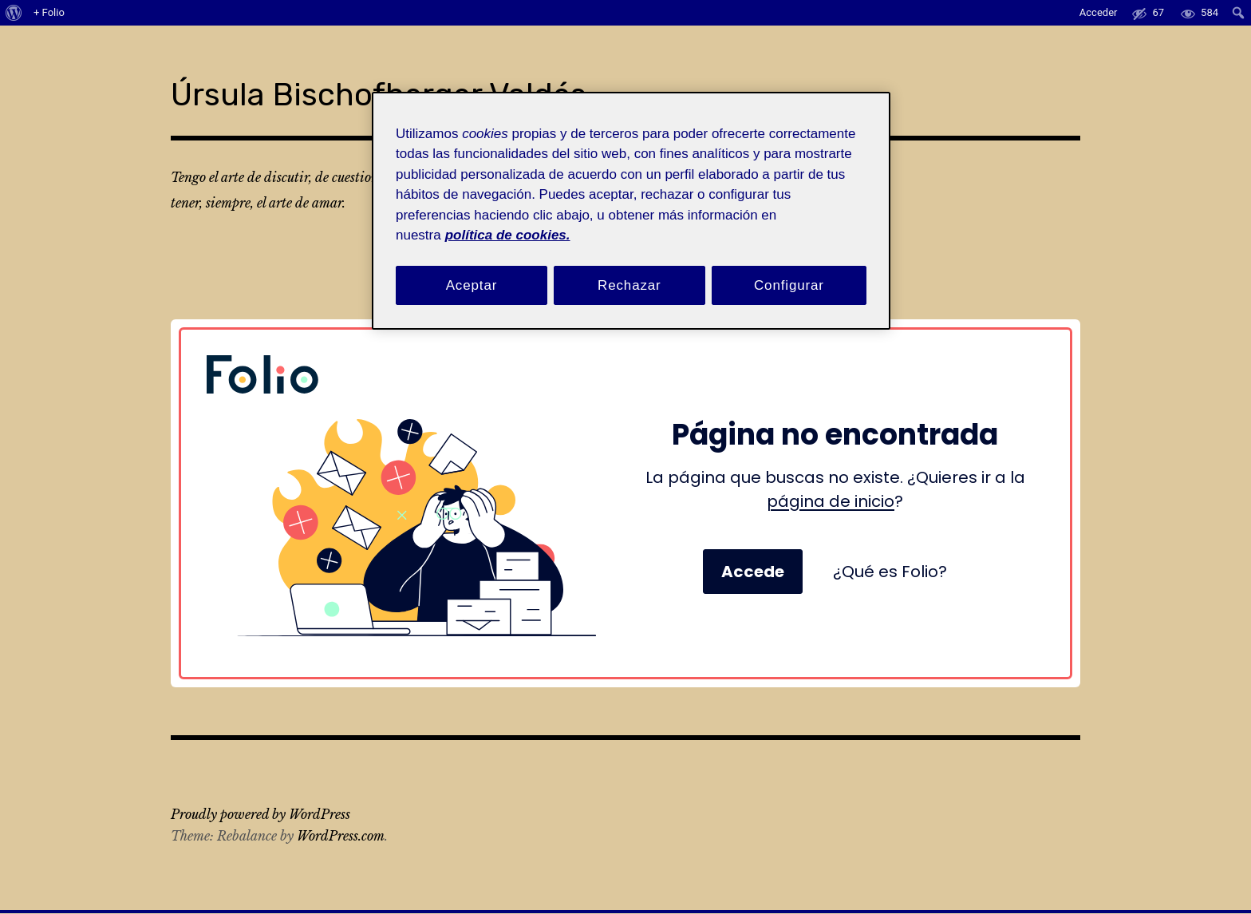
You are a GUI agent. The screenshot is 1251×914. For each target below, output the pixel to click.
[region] (631, 211)
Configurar (789, 285)
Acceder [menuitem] (1098, 12)
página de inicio (830, 465)
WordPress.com (341, 800)
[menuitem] (14, 13)
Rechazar (629, 285)
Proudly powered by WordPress (260, 778)
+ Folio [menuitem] (49, 12)
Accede (752, 535)
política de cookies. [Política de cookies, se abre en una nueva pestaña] (507, 235)
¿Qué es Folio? (890, 535)
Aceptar (472, 285)
